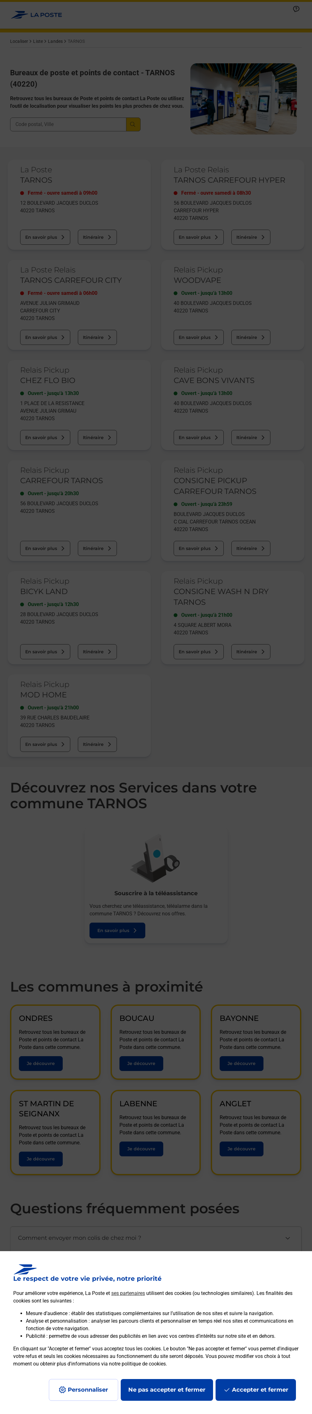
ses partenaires (128, 1293)
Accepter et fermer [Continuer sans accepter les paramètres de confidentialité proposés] (260, 1389)
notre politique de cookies (137, 1364)
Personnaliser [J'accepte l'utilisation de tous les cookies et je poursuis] (88, 1389)
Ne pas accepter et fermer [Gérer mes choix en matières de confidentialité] (166, 1389)
